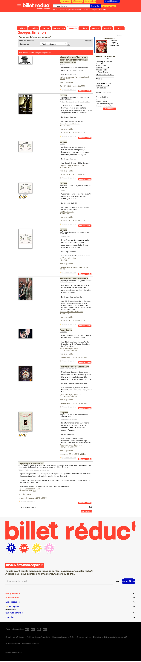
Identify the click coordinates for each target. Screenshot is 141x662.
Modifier (89, 41)
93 (76, 350)
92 (69, 313)
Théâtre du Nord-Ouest (69, 123)
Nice (62, 260)
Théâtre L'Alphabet (68, 258)
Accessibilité (13, 644)
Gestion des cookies (30, 644)
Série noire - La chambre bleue (74, 278)
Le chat (63, 142)
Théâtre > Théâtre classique (68, 419)
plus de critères (102, 101)
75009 (62, 125)
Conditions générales (14, 637)
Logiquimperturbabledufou (31, 463)
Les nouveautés (75, 9)
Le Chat (63, 95)
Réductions (77, 1)
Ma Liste (102, 9)
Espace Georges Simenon (70, 348)
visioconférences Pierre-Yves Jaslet (74, 77)
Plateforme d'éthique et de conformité (110, 637)
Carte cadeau (90, 1)
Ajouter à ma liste (69, 90)
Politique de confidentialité (38, 637)
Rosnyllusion (66, 329)
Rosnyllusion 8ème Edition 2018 (74, 366)
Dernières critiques (90, 9)
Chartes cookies (83, 637)
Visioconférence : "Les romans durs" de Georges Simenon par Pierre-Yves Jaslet (74, 60)
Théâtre (62, 144)
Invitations (66, 1)
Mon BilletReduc (111, 1)
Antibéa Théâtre (66, 211)
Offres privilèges (109, 6)
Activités (62, 64)
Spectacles (63, 332)
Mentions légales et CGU (63, 637)
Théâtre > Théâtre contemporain (70, 102)
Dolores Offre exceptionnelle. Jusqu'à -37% (113, 43)
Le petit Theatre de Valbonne (72, 165)
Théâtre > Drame (65, 236)
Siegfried (64, 412)
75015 (62, 78)
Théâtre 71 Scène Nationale (71, 311)
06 (70, 167)
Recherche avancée (60, 9)
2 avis (23, 198)
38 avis (24, 436)
